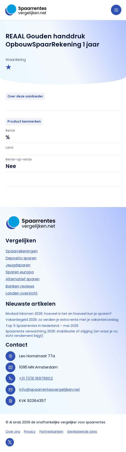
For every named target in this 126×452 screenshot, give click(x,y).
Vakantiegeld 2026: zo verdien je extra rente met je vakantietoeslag (50, 316)
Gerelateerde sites (82, 431)
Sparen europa (20, 267)
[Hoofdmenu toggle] (116, 10)
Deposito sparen (21, 253)
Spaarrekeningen (22, 246)
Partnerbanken (51, 431)
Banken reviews (20, 281)
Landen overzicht (22, 288)
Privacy (30, 431)
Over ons (13, 431)
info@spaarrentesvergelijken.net (49, 389)
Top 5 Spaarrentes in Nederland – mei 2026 (43, 325)
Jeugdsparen (18, 260)
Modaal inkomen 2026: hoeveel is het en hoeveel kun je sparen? (60, 309)
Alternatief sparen (22, 274)
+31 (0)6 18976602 (36, 378)
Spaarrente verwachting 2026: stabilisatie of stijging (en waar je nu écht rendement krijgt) (63, 333)
